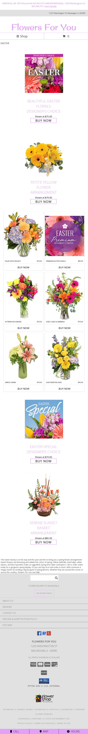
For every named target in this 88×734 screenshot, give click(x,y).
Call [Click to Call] (14, 731)
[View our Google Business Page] (44, 634)
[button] (44, 681)
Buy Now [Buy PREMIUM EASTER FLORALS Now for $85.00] (64, 267)
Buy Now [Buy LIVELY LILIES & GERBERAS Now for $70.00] (64, 328)
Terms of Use (64, 723)
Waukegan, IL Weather (29, 718)
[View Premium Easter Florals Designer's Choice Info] (64, 236)
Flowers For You (43, 27)
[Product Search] (44, 578)
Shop (22, 36)
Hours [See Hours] (73, 731)
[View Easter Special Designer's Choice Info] (44, 419)
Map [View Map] (44, 731)
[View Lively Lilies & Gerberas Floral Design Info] (64, 296)
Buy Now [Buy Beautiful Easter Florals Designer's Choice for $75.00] (43, 120)
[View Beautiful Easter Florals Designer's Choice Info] (44, 73)
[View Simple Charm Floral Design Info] (23, 357)
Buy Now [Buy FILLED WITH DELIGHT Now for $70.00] (23, 267)
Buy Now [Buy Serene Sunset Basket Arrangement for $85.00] (43, 542)
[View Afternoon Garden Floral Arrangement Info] (23, 296)
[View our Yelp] (49, 634)
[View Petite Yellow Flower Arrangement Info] (44, 155)
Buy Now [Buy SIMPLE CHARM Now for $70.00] (23, 388)
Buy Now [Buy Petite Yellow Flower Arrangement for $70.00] (43, 201)
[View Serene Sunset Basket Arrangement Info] (44, 495)
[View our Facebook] (39, 634)
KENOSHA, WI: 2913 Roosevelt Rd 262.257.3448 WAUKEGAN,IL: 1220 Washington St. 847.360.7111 (44, 5)
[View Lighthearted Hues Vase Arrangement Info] (64, 357)
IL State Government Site (56, 718)
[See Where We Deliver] (44, 593)
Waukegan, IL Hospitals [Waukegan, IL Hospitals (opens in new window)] (47, 709)
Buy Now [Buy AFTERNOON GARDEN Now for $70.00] (23, 328)
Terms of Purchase (45, 723)
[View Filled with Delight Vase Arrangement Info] (23, 236)
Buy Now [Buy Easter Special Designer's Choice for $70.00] (43, 461)
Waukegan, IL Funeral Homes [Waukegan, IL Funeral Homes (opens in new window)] (18, 709)
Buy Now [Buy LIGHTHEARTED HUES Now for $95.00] (64, 388)
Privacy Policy (25, 723)
